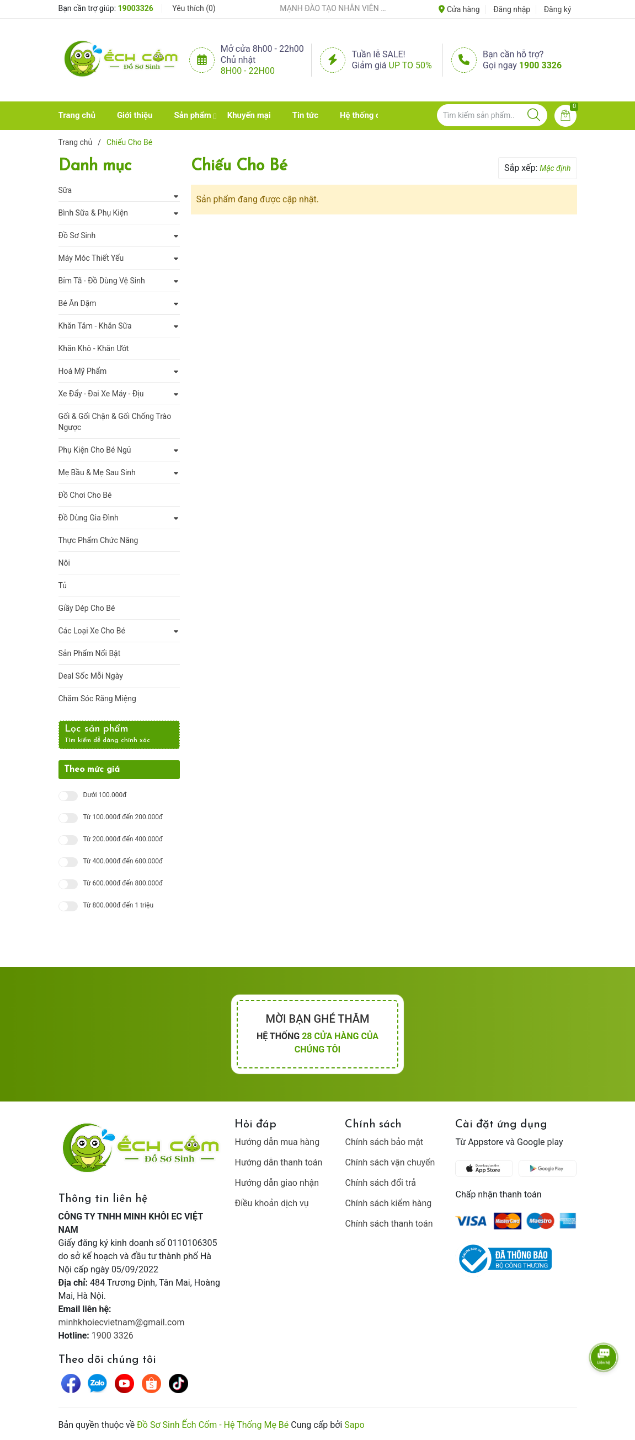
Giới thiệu (135, 115)
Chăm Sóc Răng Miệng (97, 698)
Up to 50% (410, 65)
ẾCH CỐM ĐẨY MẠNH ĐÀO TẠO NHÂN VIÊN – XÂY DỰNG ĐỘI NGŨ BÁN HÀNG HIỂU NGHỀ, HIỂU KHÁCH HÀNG (319, 8)
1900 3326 (540, 65)
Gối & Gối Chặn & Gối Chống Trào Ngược (115, 422)
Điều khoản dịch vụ (271, 1203)
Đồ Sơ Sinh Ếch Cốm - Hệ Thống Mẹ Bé (213, 1425)
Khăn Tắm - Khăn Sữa (95, 325)
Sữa (65, 190)
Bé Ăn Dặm (77, 303)
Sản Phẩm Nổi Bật (89, 653)
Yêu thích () (193, 8)
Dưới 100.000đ (105, 795)
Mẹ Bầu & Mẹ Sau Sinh (97, 472)
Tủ (62, 585)
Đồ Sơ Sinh (77, 235)
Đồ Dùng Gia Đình (88, 517)
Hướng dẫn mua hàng (276, 1142)
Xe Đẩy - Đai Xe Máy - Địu (101, 393)
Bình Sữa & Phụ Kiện (93, 212)
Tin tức (305, 115)
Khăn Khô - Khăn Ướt (93, 348)
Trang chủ (76, 115)
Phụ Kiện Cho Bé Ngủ (94, 449)
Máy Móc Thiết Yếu (91, 258)
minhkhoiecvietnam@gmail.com (121, 1322)
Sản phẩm (192, 115)
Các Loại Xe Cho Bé (91, 630)
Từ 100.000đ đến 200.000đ (123, 817)
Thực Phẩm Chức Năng (98, 540)
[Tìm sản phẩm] (492, 115)
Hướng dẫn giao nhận (276, 1183)
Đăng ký (558, 9)
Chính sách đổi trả (380, 1183)
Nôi (64, 562)
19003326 (135, 8)
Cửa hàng (459, 9)
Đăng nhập (511, 9)
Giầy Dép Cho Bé (86, 608)
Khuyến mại (249, 115)
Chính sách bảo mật (384, 1142)
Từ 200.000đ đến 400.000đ (123, 839)
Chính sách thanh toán (389, 1223)
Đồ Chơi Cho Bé (85, 495)
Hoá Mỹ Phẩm (82, 371)
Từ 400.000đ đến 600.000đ (123, 861)
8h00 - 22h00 (248, 71)
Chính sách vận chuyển (390, 1162)
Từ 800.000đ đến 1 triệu (118, 905)
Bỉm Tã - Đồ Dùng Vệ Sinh (101, 280)
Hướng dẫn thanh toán (278, 1162)
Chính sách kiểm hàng (388, 1203)
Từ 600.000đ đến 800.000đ (123, 883)
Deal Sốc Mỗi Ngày (90, 675)
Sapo (354, 1425)
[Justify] (534, 115)
